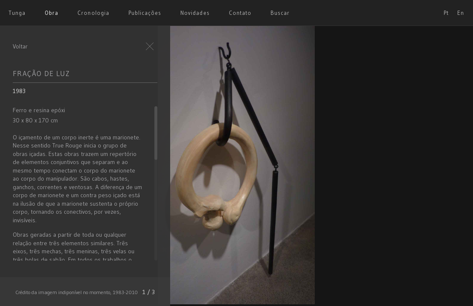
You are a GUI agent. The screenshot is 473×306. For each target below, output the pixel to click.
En (460, 12)
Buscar (280, 12)
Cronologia (93, 12)
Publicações (144, 12)
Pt (446, 12)
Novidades (194, 12)
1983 (19, 91)
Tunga (17, 12)
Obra (51, 12)
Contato (240, 12)
